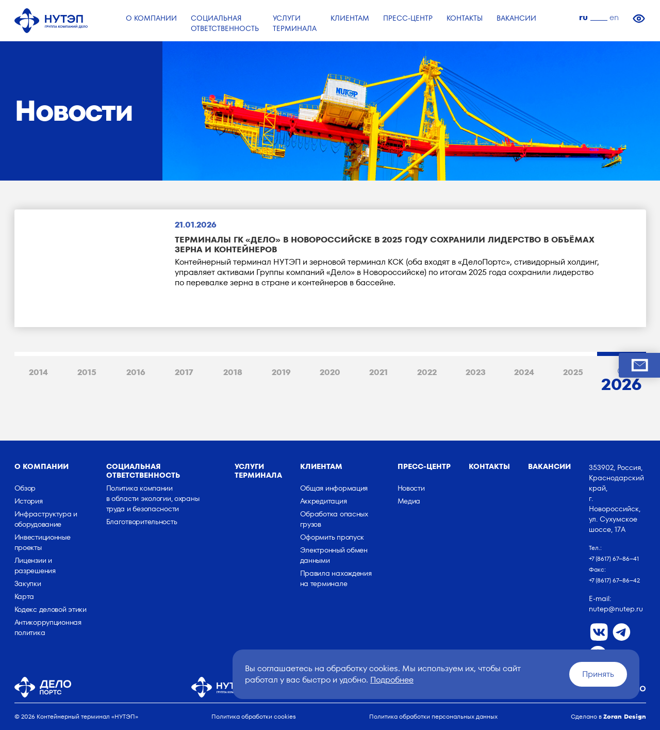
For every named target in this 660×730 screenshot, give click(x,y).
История (28, 501)
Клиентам (321, 466)
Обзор (25, 488)
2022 (427, 372)
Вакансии (549, 466)
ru (583, 17)
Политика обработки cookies (253, 716)
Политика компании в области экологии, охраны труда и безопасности (153, 498)
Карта (24, 596)
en (614, 17)
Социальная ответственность (143, 470)
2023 (476, 372)
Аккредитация (323, 501)
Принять (598, 674)
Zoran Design (624, 716)
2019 (281, 372)
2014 (38, 372)
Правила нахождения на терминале (336, 578)
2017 (184, 372)
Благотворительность (141, 521)
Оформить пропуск (332, 537)
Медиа (409, 501)
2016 (135, 372)
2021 (378, 372)
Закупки (27, 583)
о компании (41, 466)
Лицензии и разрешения (35, 565)
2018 (232, 372)
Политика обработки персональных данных (433, 716)
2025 (573, 372)
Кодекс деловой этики (50, 609)
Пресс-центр (424, 466)
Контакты (489, 466)
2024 (524, 372)
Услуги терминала (258, 470)
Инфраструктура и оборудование (46, 519)
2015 (86, 372)
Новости (411, 488)
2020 (330, 372)
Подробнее (392, 680)
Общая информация (334, 488)
